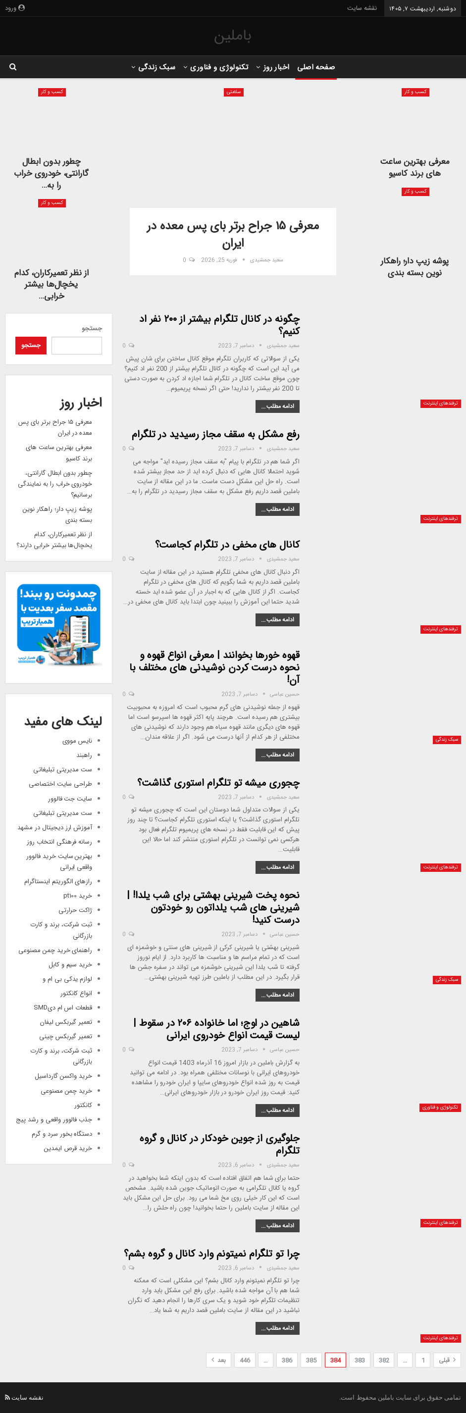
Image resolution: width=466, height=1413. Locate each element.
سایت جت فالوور (70, 799)
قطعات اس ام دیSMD (63, 1008)
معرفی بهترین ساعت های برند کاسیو (415, 167)
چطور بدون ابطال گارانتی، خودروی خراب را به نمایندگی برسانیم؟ (55, 484)
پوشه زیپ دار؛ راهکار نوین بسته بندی (415, 267)
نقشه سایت (362, 8)
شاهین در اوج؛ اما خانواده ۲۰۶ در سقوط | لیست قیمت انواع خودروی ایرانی (216, 1029)
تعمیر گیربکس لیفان (66, 1022)
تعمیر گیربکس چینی (65, 1036)
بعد (218, 1360)
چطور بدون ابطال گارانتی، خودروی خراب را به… (51, 173)
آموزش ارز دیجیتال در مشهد (54, 827)
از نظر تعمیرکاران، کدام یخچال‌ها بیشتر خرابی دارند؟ (54, 540)
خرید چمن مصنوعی (66, 1091)
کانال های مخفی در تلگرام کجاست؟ (227, 545)
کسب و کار (415, 92)
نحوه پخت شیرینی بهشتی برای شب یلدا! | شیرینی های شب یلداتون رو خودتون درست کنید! (213, 908)
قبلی (447, 1360)
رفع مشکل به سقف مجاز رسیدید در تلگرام (216, 434)
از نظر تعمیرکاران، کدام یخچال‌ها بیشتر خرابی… (51, 284)
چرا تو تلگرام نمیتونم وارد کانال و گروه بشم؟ (212, 1254)
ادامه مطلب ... (277, 406)
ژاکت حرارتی (75, 910)
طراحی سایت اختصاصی (60, 784)
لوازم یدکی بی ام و (67, 979)
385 (311, 1360)
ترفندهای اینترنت (440, 403)
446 (245, 1360)
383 (360, 1360)
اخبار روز (277, 67)
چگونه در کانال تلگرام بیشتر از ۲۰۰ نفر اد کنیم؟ (219, 325)
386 (287, 1360)
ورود (15, 8)
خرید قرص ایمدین (68, 1148)
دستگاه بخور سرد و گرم (62, 1134)
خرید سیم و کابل (70, 964)
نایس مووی (77, 741)
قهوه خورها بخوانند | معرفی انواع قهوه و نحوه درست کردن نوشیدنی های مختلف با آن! (214, 668)
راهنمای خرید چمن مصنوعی (55, 950)
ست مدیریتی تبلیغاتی (62, 769)
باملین (233, 36)
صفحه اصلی (319, 67)
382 (384, 1360)
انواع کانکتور (76, 993)
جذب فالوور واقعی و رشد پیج (54, 1119)
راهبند (84, 755)
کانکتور (83, 1105)
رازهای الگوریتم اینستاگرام (58, 881)
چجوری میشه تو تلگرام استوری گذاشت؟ (218, 783)
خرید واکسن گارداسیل (63, 1076)
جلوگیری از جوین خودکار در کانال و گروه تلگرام (220, 1145)
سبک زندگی (154, 67)
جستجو (92, 328)
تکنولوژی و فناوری (219, 67)
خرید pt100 (78, 896)
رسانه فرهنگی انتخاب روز (59, 842)
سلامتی (234, 92)
